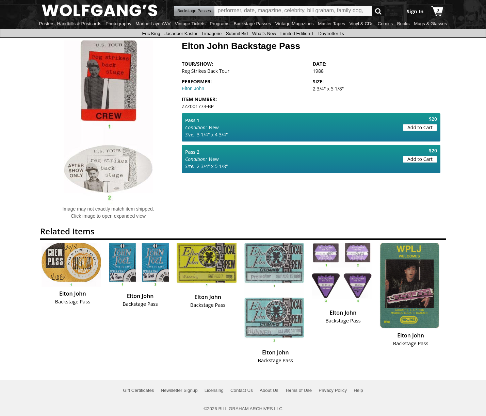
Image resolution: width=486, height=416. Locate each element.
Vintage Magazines (294, 23)
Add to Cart (420, 127)
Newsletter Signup (179, 390)
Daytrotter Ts (331, 33)
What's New (264, 33)
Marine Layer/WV (153, 23)
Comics (385, 23)
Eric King (151, 33)
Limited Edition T (297, 33)
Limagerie (212, 33)
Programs (219, 23)
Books (403, 23)
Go (378, 11)
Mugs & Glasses (430, 23)
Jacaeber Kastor (180, 33)
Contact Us (241, 390)
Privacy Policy (333, 390)
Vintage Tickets (190, 23)
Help (358, 390)
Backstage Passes (252, 23)
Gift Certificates (138, 390)
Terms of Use (298, 390)
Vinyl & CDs (361, 23)
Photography (118, 23)
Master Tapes (331, 23)
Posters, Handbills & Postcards (70, 23)
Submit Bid (237, 33)
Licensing (214, 390)
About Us (269, 390)
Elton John (193, 88)
